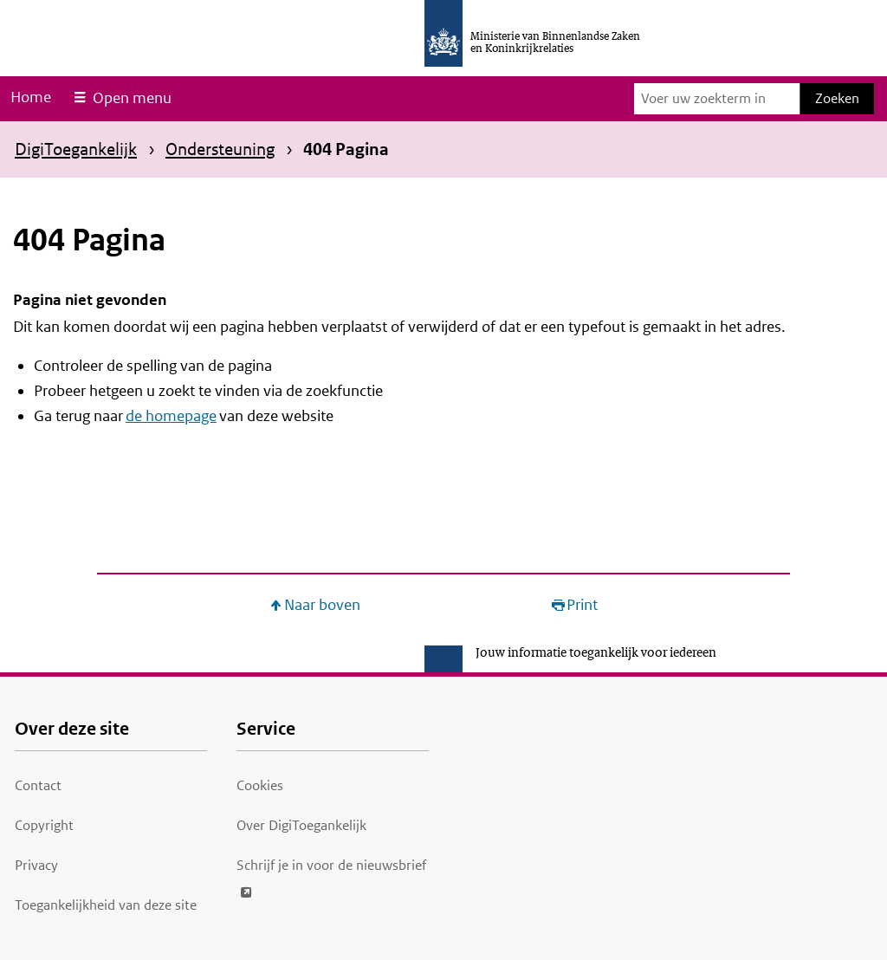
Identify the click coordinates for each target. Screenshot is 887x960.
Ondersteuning (220, 149)
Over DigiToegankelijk (301, 825)
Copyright (44, 825)
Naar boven (322, 605)
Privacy (36, 865)
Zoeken (837, 98)
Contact (38, 785)
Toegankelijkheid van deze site (106, 905)
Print (582, 605)
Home (30, 97)
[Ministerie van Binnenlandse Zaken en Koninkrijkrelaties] (443, 33)
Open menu (132, 97)
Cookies (259, 785)
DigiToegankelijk (76, 149)
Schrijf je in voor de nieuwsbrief (331, 862)
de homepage (171, 415)
